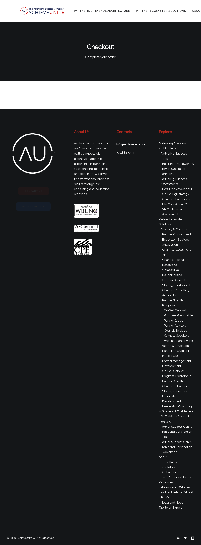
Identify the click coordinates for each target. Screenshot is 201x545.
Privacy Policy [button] (33, 206)
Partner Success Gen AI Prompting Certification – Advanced (176, 447)
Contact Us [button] (33, 191)
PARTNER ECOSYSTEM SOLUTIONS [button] (168, 11)
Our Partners (169, 472)
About (163, 457)
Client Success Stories (176, 477)
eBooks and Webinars (176, 487)
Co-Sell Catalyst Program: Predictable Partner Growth (178, 315)
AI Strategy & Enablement (176, 411)
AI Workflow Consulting (177, 416)
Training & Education (175, 346)
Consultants (169, 462)
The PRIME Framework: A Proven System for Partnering (177, 169)
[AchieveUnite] (46, 11)
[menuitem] (108, 11)
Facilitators (168, 467)
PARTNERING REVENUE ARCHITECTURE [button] (109, 11)
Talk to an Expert (170, 507)
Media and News (172, 502)
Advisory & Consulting (176, 229)
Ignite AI (166, 421)
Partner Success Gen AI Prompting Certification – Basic (176, 432)
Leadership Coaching (177, 406)
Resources (166, 482)
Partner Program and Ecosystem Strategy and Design (176, 239)
